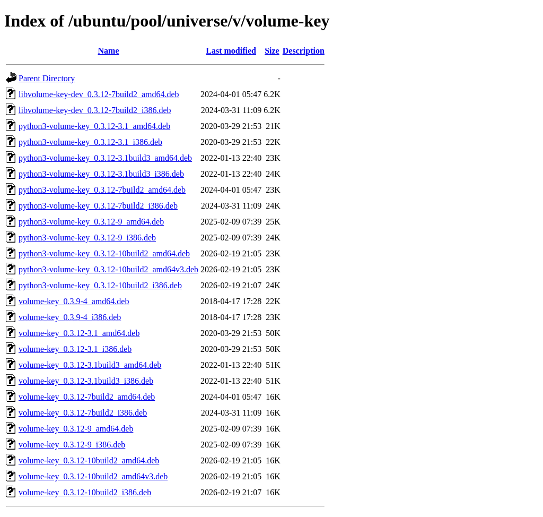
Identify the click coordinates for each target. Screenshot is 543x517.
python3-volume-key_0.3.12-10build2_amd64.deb (104, 253)
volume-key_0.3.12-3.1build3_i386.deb (86, 380)
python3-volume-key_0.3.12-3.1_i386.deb (90, 142)
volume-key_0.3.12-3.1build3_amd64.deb (90, 364)
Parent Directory (47, 78)
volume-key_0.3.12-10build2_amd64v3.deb (93, 476)
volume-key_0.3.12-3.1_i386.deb (75, 349)
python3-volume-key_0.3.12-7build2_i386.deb (98, 205)
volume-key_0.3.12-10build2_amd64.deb (89, 460)
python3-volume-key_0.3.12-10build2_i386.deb (100, 285)
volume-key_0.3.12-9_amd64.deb (76, 428)
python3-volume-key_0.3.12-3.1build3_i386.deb (101, 173)
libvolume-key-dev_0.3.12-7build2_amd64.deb (99, 94)
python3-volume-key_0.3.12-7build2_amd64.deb (102, 189)
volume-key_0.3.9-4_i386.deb (70, 317)
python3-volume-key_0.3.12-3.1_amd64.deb (94, 126)
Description (304, 50)
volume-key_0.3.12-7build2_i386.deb (83, 412)
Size (272, 50)
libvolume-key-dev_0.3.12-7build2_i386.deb (95, 110)
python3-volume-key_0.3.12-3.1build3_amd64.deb (105, 157)
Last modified (231, 50)
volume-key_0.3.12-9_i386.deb (72, 444)
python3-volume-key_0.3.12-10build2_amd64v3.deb (108, 269)
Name (108, 50)
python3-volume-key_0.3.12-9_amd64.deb (91, 221)
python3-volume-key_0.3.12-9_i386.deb (87, 237)
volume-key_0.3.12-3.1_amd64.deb (79, 333)
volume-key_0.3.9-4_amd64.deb (74, 301)
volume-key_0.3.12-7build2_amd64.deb (87, 396)
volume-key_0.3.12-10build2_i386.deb (85, 492)
